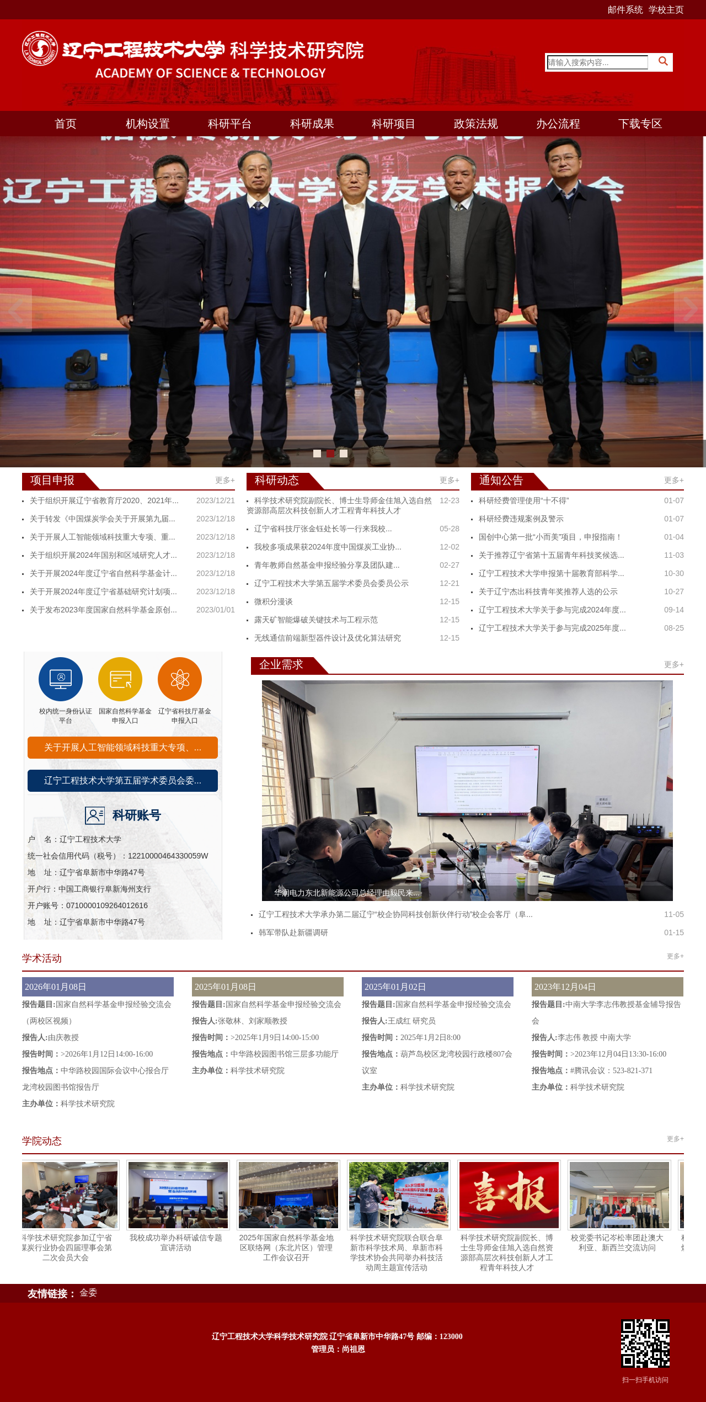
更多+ (225, 480)
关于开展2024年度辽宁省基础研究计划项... (103, 591)
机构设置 (148, 124)
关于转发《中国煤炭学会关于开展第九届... (102, 518)
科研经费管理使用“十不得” (524, 500)
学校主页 (666, 9)
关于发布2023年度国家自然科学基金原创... (103, 609)
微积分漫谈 (273, 601)
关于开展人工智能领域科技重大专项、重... (102, 536)
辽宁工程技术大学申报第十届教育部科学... (551, 573)
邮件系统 (625, 9)
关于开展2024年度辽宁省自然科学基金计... (103, 573)
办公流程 (558, 124)
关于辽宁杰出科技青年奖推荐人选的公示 (548, 591)
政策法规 (476, 124)
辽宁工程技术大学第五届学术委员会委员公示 (331, 583)
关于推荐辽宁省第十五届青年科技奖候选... (551, 555)
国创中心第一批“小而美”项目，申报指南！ (551, 536)
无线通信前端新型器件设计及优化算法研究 (327, 637)
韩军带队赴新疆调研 (293, 932)
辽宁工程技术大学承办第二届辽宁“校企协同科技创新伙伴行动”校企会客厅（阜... (396, 914)
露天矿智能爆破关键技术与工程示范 (316, 619)
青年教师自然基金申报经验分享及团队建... (327, 565)
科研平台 (230, 124)
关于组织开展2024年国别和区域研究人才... (103, 555)
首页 (66, 124)
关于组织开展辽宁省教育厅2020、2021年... (104, 500)
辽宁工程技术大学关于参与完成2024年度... (552, 609)
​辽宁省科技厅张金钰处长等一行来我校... (323, 528)
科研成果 (312, 124)
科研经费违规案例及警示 (521, 518)
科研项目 (394, 124)
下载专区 (640, 124)
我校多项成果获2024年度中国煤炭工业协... (328, 546)
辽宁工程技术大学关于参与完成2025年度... (552, 627)
